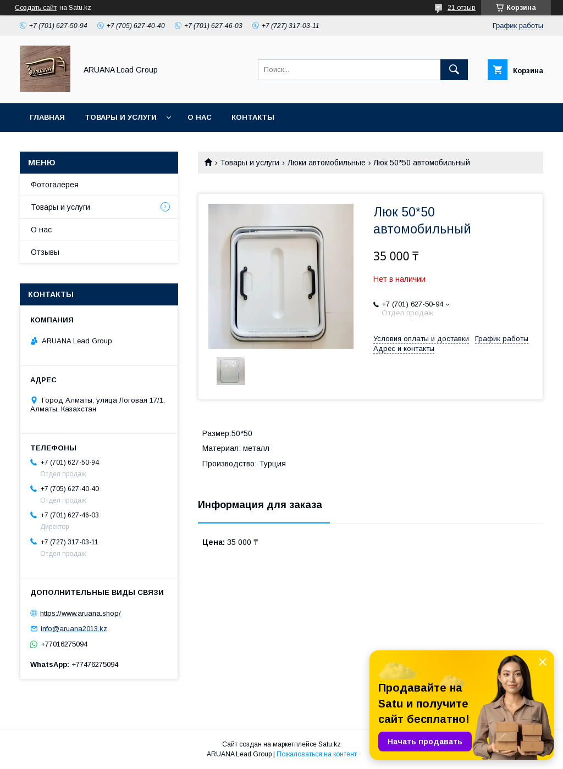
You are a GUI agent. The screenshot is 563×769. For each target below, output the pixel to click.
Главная (47, 117)
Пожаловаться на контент (317, 754)
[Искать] (454, 69)
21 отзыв (462, 8)
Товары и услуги (121, 117)
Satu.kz (329, 744)
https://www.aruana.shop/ (80, 613)
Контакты (252, 117)
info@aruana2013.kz (74, 629)
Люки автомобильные (327, 162)
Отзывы (45, 252)
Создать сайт (36, 8)
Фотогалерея (55, 184)
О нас (199, 117)
